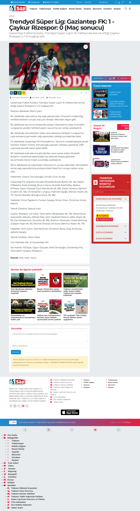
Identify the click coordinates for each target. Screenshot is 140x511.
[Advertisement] (111, 58)
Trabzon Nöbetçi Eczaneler (62, 380)
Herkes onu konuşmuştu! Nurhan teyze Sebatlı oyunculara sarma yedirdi (49, 317)
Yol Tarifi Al (102, 216)
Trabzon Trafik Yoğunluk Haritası (25, 496)
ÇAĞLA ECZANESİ (104, 232)
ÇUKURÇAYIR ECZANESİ (107, 226)
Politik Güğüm (60, 9)
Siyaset (117, 9)
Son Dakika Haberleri (60, 399)
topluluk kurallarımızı (34, 360)
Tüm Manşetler (58, 397)
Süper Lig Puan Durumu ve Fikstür (26, 499)
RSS (13, 422)
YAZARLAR (33, 2)
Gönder (15, 352)
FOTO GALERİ (18, 2)
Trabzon (33, 9)
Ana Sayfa (10, 435)
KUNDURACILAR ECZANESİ (109, 199)
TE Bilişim (127, 422)
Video (9, 466)
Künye (9, 480)
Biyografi (10, 474)
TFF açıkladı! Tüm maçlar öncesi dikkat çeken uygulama (75, 317)
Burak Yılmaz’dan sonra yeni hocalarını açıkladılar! (49, 290)
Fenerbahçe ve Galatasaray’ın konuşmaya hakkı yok (23, 317)
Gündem (107, 9)
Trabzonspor (45, 9)
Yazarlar (87, 9)
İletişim (9, 482)
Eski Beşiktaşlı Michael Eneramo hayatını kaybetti (21, 291)
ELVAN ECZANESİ (104, 238)
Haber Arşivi (56, 402)
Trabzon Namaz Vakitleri (61, 385)
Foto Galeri (11, 463)
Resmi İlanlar (75, 9)
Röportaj (10, 471)
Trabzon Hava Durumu (61, 382)
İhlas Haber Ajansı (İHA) (20, 97)
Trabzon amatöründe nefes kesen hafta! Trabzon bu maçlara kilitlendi (73, 292)
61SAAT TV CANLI (51, 2)
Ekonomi (97, 9)
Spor (11, 16)
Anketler (10, 477)
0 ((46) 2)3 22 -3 (104, 219)
